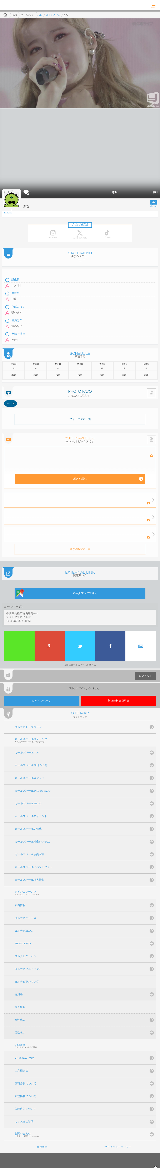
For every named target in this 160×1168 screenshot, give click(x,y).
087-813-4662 (21, 620)
